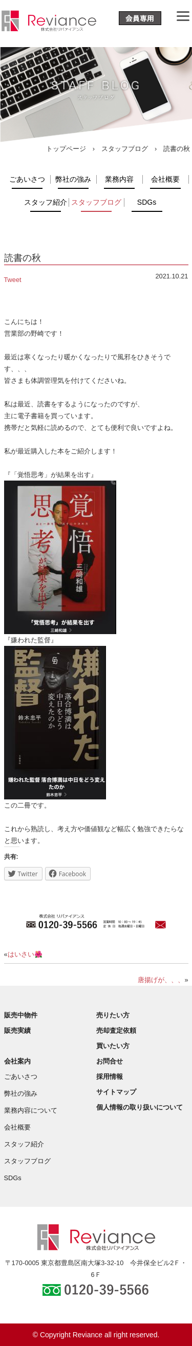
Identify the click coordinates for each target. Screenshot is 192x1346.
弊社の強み (73, 179)
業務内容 (119, 179)
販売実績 (17, 1030)
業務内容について (30, 1110)
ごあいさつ (27, 179)
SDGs (146, 202)
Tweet (13, 280)
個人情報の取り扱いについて (139, 1107)
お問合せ (109, 1061)
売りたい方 (113, 1015)
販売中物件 (20, 1015)
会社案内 (17, 1061)
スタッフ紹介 (45, 202)
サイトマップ (116, 1092)
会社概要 (165, 179)
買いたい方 (113, 1046)
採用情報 (109, 1076)
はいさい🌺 (25, 954)
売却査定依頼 (116, 1030)
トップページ (66, 149)
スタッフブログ (124, 149)
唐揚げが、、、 (161, 980)
